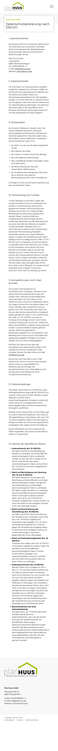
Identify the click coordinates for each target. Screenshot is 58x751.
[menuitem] (9, 720)
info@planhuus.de (22, 69)
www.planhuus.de (24, 71)
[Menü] (51, 6)
